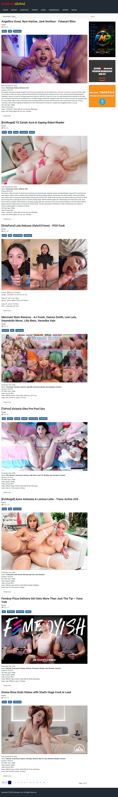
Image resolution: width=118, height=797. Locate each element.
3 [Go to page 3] (15, 782)
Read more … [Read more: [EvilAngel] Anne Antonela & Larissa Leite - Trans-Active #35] (7, 592)
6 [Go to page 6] (24, 782)
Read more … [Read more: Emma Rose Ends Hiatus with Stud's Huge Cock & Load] (7, 776)
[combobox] (99, 17)
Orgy (12, 330)
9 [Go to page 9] (33, 782)
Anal (10, 31)
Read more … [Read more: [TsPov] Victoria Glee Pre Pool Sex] (7, 492)
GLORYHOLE (24, 10)
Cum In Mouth (18, 235)
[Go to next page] (40, 782)
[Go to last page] (44, 782)
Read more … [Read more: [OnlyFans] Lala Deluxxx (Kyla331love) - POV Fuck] (7, 310)
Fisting (16, 132)
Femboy (28, 611)
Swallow (10, 418)
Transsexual (17, 31)
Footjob (32, 132)
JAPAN (43, 10)
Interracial (5, 330)
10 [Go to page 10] (37, 782)
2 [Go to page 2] (12, 782)
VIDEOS (5, 10)
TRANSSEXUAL (54, 10)
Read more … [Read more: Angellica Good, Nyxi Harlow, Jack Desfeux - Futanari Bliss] (7, 116)
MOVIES (14, 10)
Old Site (74, 10)
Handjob (24, 418)
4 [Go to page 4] (18, 782)
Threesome (11, 611)
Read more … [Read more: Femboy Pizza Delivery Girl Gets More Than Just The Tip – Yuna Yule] (7, 685)
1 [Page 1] (9, 782)
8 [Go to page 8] (30, 782)
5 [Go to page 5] (21, 782)
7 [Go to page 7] (27, 782)
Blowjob (17, 418)
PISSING (35, 10)
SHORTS (65, 10)
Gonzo (4, 31)
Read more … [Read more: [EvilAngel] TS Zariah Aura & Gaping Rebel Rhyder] (7, 219)
